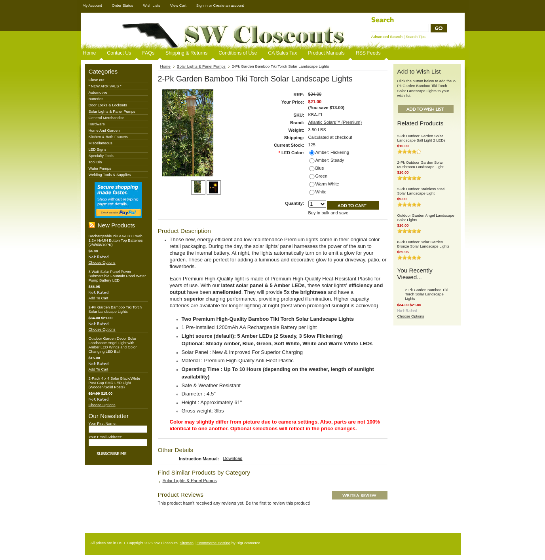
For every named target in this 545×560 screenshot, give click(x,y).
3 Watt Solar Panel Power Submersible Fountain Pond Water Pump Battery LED (117, 275)
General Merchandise (107, 117)
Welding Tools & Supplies (110, 174)
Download (233, 458)
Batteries (96, 98)
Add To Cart (98, 298)
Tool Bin (95, 162)
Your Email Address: (105, 437)
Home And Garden (104, 130)
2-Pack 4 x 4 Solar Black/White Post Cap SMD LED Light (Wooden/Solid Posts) (114, 382)
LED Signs (97, 149)
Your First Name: (103, 423)
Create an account (228, 5)
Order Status (122, 5)
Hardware (97, 124)
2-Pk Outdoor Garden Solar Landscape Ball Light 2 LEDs (421, 138)
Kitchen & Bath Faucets (108, 136)
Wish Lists (151, 5)
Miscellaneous (100, 143)
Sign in (202, 5)
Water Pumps (100, 168)
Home (165, 66)
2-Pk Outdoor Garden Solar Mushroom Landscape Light (420, 164)
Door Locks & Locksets (108, 105)
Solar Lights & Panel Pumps (112, 111)
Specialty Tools (101, 155)
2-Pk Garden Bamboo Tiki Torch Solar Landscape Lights (115, 309)
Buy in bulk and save (328, 212)
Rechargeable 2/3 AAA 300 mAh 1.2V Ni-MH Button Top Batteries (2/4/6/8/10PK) (116, 240)
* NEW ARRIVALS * (105, 86)
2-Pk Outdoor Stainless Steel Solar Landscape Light (421, 191)
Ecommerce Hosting (214, 543)
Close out (96, 80)
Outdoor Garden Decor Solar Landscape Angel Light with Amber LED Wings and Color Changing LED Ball (113, 345)
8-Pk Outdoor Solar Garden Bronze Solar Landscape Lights (423, 244)
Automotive (98, 92)
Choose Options (102, 262)
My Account (92, 5)
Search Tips (415, 36)
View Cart (178, 5)
